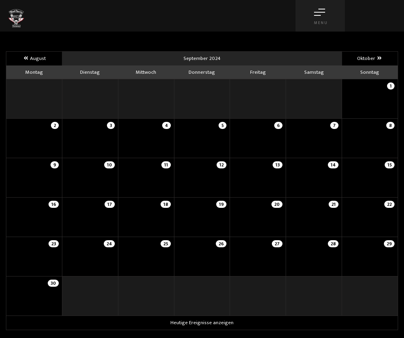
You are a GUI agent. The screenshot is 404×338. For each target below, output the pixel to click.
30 (53, 283)
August (34, 58)
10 (109, 165)
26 (221, 244)
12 (221, 165)
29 (389, 244)
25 (165, 244)
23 (53, 244)
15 (389, 165)
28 (333, 244)
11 (166, 165)
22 (389, 204)
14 (333, 165)
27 (277, 244)
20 (277, 204)
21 (333, 204)
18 (165, 204)
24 (109, 244)
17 (109, 204)
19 (221, 204)
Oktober (370, 58)
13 (277, 165)
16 (53, 204)
